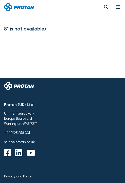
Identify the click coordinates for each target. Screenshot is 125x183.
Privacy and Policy (18, 176)
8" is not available (24, 28)
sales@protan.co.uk (19, 142)
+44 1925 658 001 (17, 133)
